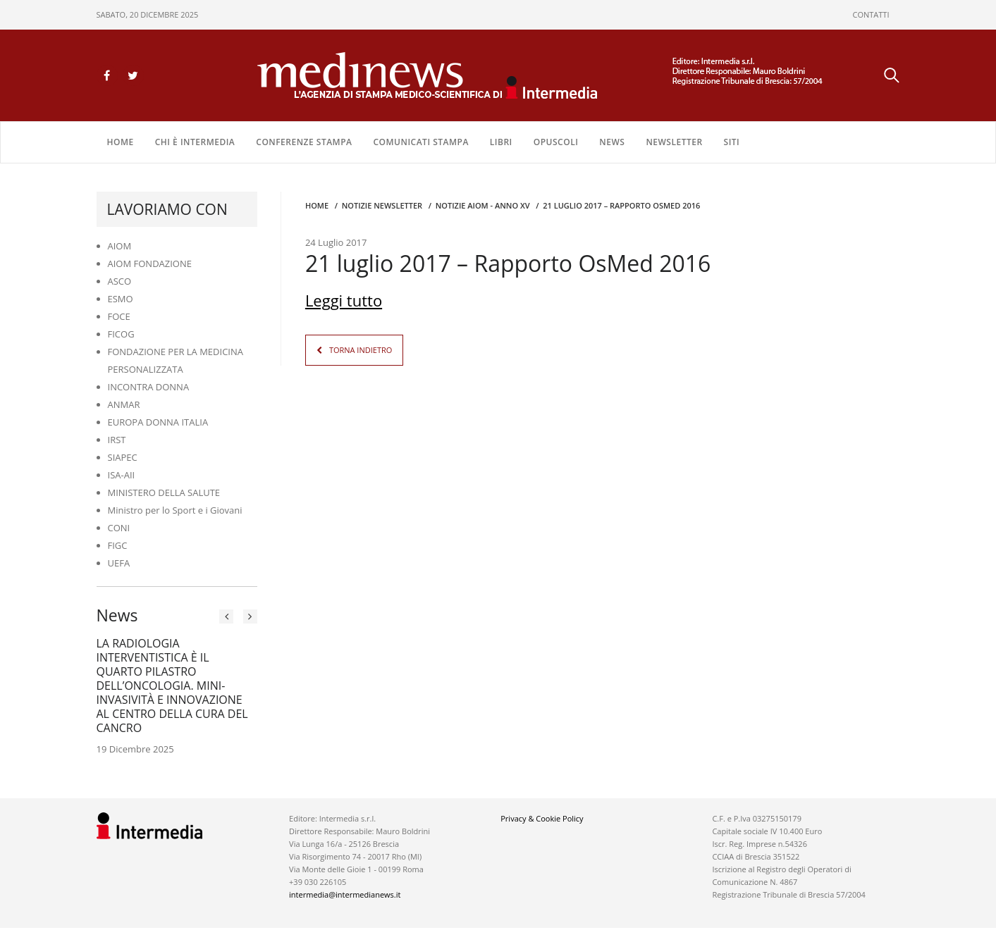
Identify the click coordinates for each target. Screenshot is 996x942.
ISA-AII (121, 475)
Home (120, 142)
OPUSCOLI (556, 142)
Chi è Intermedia (195, 142)
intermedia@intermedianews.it (344, 894)
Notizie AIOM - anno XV (483, 205)
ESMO (120, 298)
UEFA (119, 563)
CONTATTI (871, 14)
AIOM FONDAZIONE (150, 263)
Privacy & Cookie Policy (541, 818)
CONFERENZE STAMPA (304, 142)
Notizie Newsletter (382, 205)
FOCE (119, 316)
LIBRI (501, 142)
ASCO (120, 281)
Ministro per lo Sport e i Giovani (175, 510)
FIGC (118, 545)
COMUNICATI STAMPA (420, 142)
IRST (117, 439)
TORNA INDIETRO (360, 350)
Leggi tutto (343, 300)
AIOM (120, 246)
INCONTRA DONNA (149, 386)
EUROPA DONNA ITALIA (158, 422)
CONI (119, 527)
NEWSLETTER (674, 142)
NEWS (612, 142)
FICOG (121, 334)
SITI (732, 142)
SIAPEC (122, 457)
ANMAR (124, 404)
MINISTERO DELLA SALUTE (164, 492)
